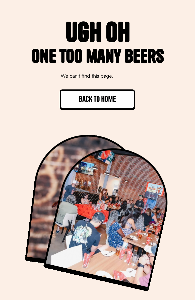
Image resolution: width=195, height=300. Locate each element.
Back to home (97, 99)
